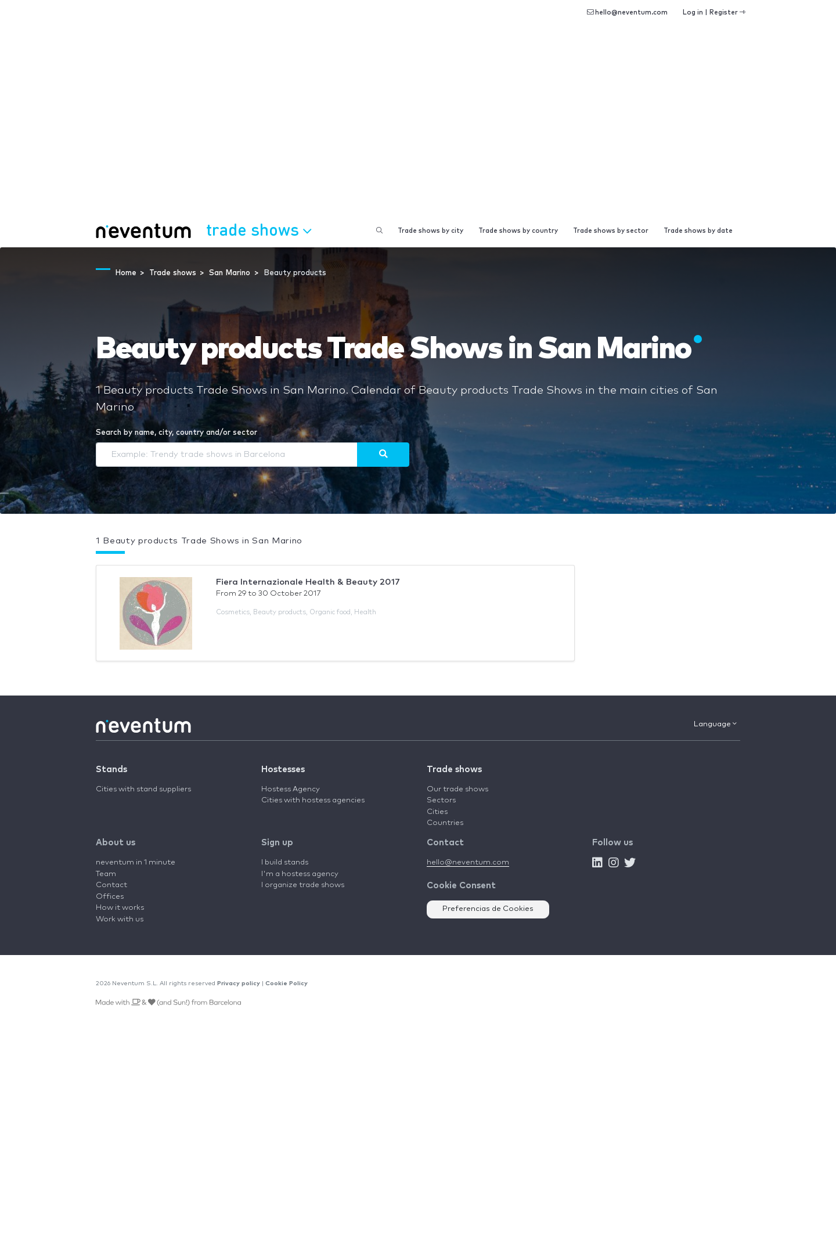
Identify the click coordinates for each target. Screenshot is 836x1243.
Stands (111, 769)
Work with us (119, 919)
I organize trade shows (302, 885)
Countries (445, 823)
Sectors (441, 800)
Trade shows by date (698, 231)
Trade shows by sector (610, 231)
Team (106, 874)
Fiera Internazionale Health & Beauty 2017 (308, 582)
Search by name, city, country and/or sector (176, 433)
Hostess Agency (290, 789)
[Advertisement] (418, 127)
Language (715, 724)
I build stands (284, 862)
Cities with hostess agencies (313, 800)
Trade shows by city (430, 231)
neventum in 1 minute (135, 862)
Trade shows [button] (258, 229)
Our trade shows (457, 789)
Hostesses (283, 769)
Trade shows (454, 769)
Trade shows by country (518, 231)
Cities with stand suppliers (143, 789)
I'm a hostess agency (299, 874)
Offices (110, 896)
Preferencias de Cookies (488, 909)
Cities (437, 812)
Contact (111, 885)
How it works (120, 907)
